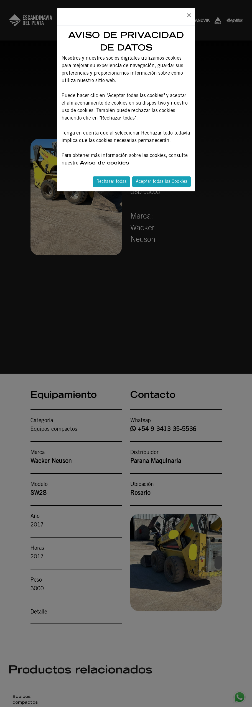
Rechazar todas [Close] (111, 181)
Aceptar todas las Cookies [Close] (161, 181)
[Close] (188, 16)
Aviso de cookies (104, 163)
